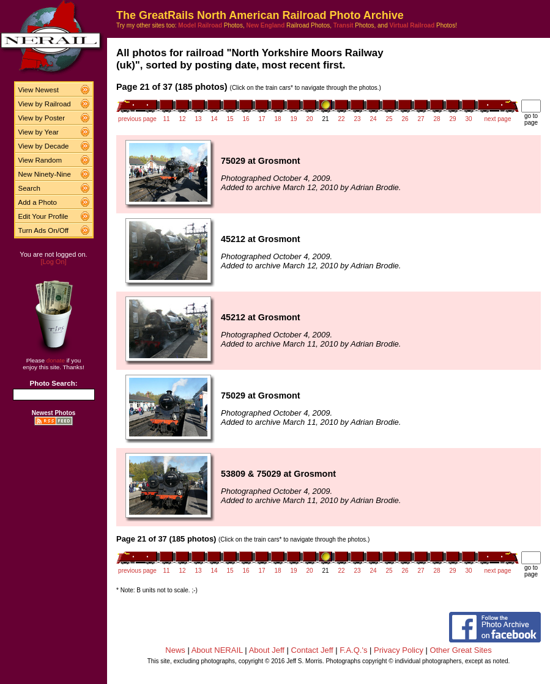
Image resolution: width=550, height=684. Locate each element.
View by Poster (41, 118)
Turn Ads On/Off (43, 230)
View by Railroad (44, 104)
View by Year (38, 132)
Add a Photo (37, 202)
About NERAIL (217, 650)
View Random (40, 160)
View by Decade (43, 146)
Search (29, 188)
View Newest (38, 90)
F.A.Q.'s (353, 650)
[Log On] (53, 261)
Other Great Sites (461, 650)
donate (55, 360)
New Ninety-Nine (44, 174)
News (175, 650)
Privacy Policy (398, 650)
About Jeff (266, 650)
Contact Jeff (312, 650)
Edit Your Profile (43, 216)
